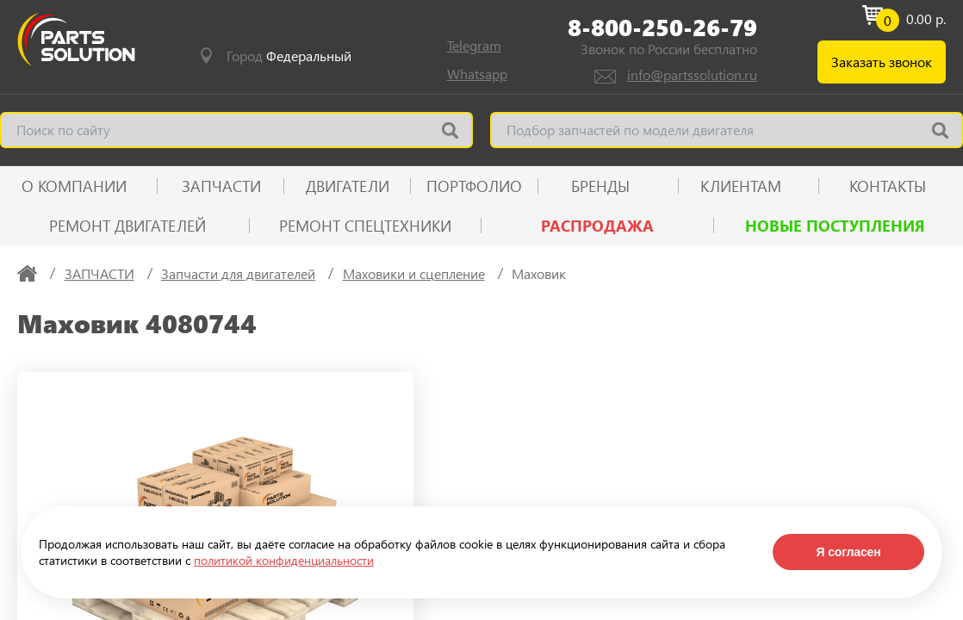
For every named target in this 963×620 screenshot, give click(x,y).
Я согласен (848, 552)
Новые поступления (835, 225)
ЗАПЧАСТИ (221, 186)
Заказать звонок (881, 62)
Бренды (600, 186)
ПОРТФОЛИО (474, 186)
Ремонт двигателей (127, 225)
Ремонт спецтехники (365, 225)
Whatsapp (477, 74)
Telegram (474, 45)
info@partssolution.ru (692, 74)
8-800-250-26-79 (662, 27)
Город (289, 56)
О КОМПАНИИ (74, 186)
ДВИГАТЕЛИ (347, 186)
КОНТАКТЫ (887, 186)
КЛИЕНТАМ (740, 186)
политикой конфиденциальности (284, 560)
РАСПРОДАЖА (597, 225)
